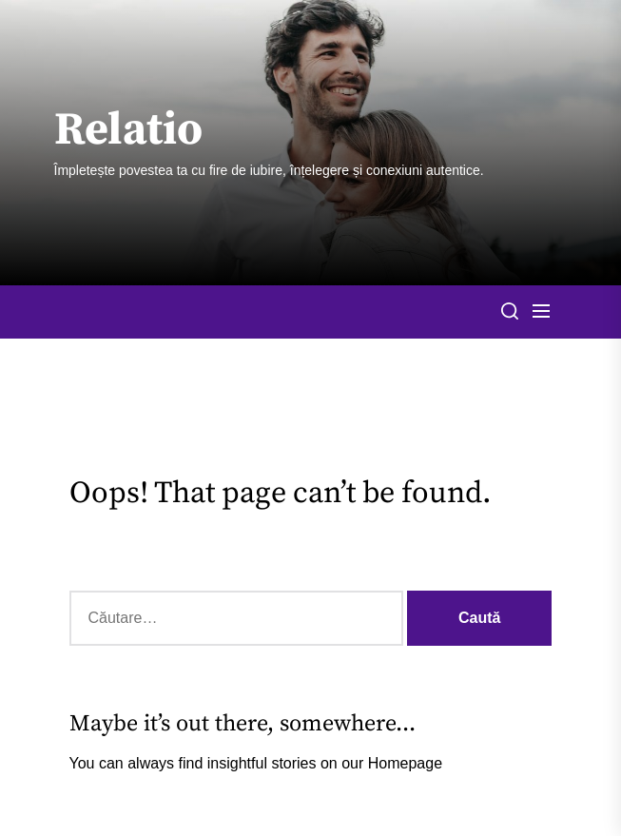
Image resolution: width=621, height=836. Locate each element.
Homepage (405, 763)
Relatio (128, 131)
